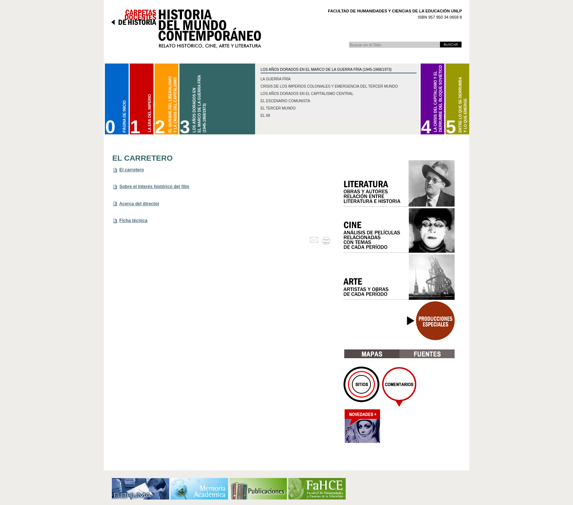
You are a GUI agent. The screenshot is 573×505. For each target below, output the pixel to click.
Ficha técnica (133, 220)
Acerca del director (139, 203)
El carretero (131, 169)
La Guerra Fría (276, 79)
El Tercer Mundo (278, 108)
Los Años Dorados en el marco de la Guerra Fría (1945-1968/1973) (326, 70)
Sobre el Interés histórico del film (154, 186)
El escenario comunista (285, 101)
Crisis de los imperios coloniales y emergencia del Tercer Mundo (329, 86)
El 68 (265, 116)
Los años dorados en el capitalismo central (307, 94)
